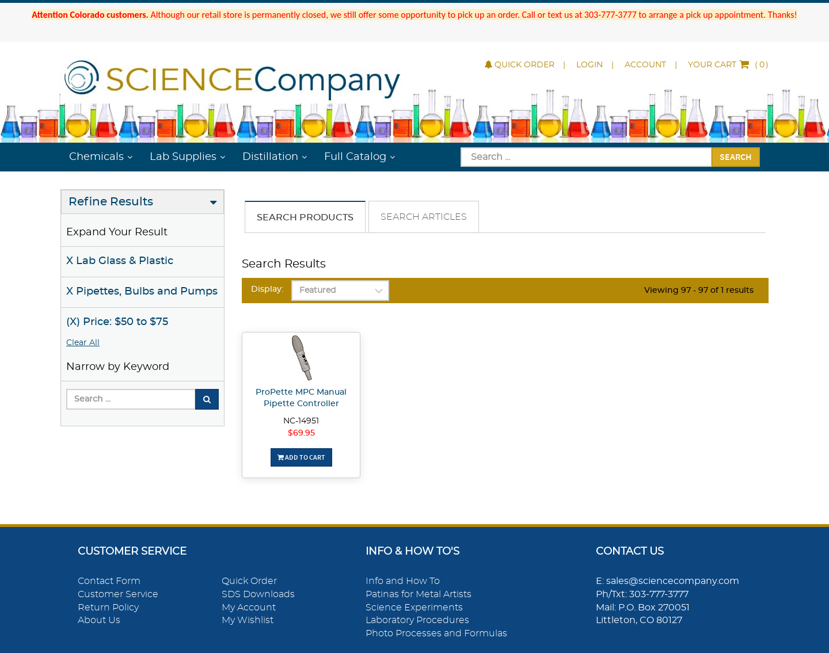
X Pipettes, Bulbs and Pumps (142, 292)
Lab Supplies (183, 157)
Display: (267, 289)
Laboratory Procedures (417, 620)
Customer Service (118, 594)
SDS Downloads (258, 594)
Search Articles (424, 217)
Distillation (270, 157)
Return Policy (108, 607)
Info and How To (403, 581)
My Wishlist (247, 620)
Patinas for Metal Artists (418, 594)
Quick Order (519, 65)
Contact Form (109, 581)
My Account (249, 607)
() (728, 65)
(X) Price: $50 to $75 (117, 322)
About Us (99, 620)
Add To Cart (301, 457)
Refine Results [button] (111, 202)
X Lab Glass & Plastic (119, 261)
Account (645, 65)
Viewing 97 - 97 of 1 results (699, 291)
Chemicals (96, 157)
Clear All (83, 343)
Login (589, 65)
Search (736, 156)
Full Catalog (355, 157)
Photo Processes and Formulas (436, 633)
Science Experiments (414, 607)
